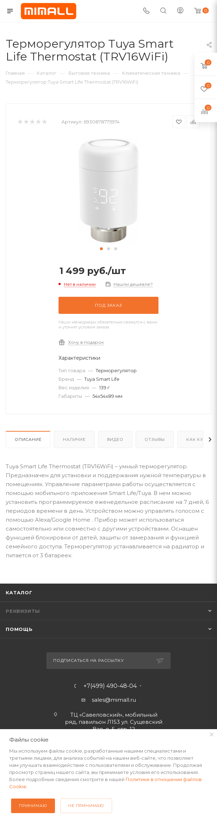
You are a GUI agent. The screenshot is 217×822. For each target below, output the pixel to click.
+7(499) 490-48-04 (110, 686)
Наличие (74, 439)
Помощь (19, 629)
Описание (28, 439)
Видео (115, 439)
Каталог (19, 592)
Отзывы (155, 439)
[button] (101, 248)
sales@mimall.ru (114, 699)
